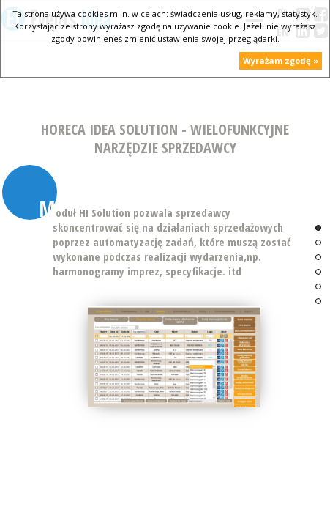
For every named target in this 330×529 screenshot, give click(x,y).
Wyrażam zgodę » (280, 60)
